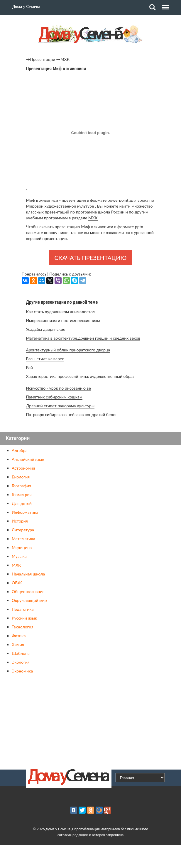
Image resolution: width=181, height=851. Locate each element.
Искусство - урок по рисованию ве (58, 388)
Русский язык (24, 617)
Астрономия (23, 467)
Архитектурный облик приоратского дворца (68, 349)
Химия (18, 644)
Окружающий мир (29, 600)
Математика (23, 538)
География (21, 485)
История (20, 520)
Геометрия (21, 494)
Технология (22, 626)
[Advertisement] (91, 722)
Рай (29, 367)
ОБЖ (17, 582)
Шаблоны (21, 653)
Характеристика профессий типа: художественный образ (80, 376)
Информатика (25, 512)
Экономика (22, 670)
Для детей (22, 503)
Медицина (22, 547)
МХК (65, 59)
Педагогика (22, 609)
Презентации (42, 59)
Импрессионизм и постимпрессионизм (63, 320)
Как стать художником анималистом (61, 311)
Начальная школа (28, 573)
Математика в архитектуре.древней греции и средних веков (83, 338)
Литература (23, 529)
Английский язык (28, 459)
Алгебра (20, 450)
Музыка (19, 556)
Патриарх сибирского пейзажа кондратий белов (72, 414)
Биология (21, 476)
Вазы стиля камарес (45, 358)
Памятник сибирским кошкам (54, 396)
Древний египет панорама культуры (60, 405)
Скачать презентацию (91, 257)
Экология (21, 662)
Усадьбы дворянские (45, 329)
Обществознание (28, 591)
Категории (18, 438)
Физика (19, 635)
